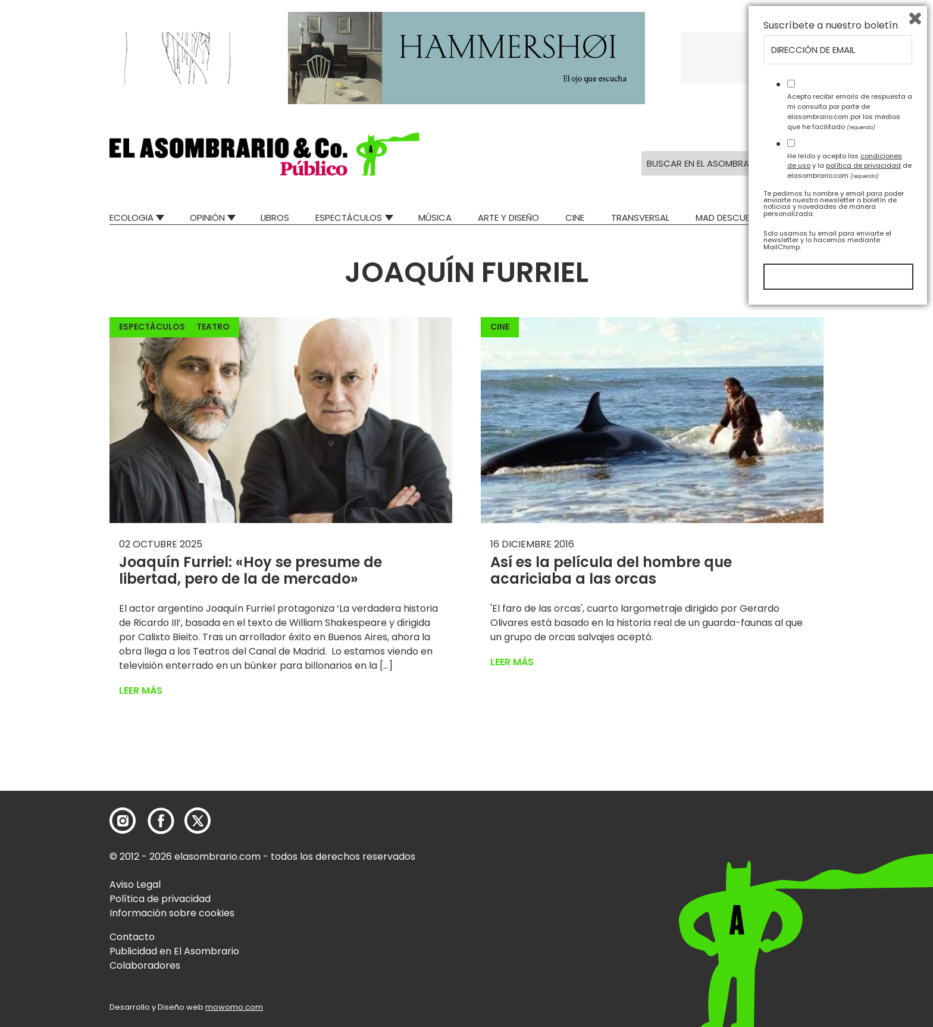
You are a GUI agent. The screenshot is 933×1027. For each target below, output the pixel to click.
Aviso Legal (135, 884)
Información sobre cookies (171, 913)
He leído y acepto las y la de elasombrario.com (849, 882)
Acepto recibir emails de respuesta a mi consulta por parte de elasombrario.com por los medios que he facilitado (849, 827)
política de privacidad (863, 882)
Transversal (640, 217)
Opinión (207, 217)
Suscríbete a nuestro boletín (830, 742)
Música (435, 217)
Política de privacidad (160, 899)
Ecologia (131, 217)
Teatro (213, 327)
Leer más (140, 690)
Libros (275, 217)
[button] (264, 154)
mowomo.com (234, 1007)
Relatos (805, 217)
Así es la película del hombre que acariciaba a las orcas (611, 570)
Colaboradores (144, 965)
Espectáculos (348, 217)
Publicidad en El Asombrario (174, 951)
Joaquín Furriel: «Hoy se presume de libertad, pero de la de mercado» (250, 570)
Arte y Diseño (508, 217)
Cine (574, 217)
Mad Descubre (728, 217)
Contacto (132, 937)
